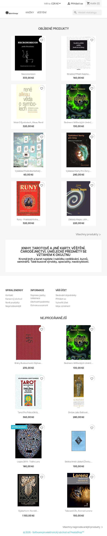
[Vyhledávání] (87, 12)
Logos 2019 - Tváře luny (28, 461)
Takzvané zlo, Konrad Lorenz (78, 511)
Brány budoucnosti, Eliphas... (28, 363)
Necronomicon (28, 74)
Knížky (30, 12)
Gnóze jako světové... (78, 412)
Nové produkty (12, 302)
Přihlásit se (61, 299)
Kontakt (9, 295)
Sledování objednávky (66, 295)
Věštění (41, 12)
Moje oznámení (63, 306)
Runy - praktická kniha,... (28, 219)
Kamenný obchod (13, 299)
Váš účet (61, 290)
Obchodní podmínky (40, 301)
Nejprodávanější (13, 306)
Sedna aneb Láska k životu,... (78, 461)
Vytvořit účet (62, 302)
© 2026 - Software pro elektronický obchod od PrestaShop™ (53, 532)
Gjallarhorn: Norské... (28, 511)
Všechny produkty (89, 234)
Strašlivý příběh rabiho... (78, 74)
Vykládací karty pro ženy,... (78, 171)
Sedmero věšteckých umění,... (78, 122)
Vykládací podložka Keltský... (28, 171)
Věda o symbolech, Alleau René (28, 122)
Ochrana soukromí (39, 305)
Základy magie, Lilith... (78, 219)
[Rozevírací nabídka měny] (56, 3)
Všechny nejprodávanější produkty (83, 527)
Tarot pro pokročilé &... (28, 412)
